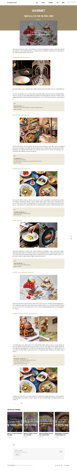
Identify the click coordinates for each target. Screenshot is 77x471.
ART (37, 2)
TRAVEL (43, 2)
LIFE (57, 2)
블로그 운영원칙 (67, 465)
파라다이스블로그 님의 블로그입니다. (21, 452)
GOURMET (50, 2)
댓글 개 (14, 444)
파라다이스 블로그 (19, 450)
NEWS (63, 2)
